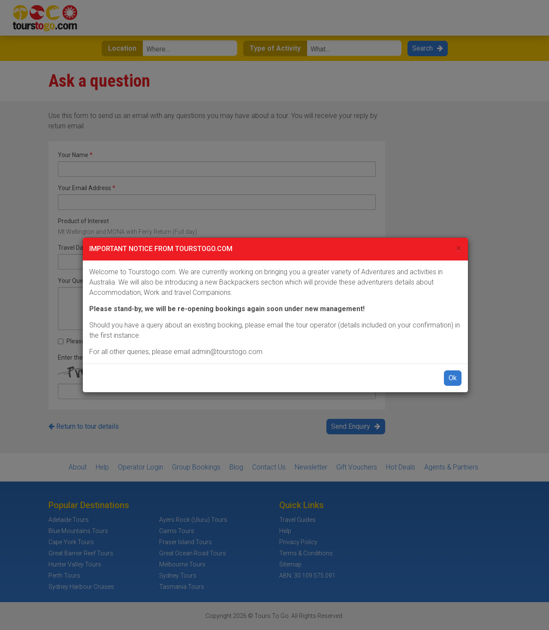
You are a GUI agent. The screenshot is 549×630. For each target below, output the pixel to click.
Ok (453, 378)
